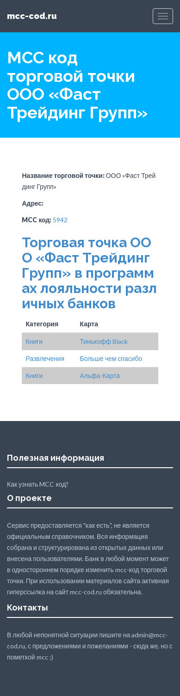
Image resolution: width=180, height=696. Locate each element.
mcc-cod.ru (32, 16)
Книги (34, 341)
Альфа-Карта (100, 375)
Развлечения (44, 358)
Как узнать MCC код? (37, 484)
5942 (60, 220)
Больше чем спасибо (111, 358)
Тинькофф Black (104, 341)
